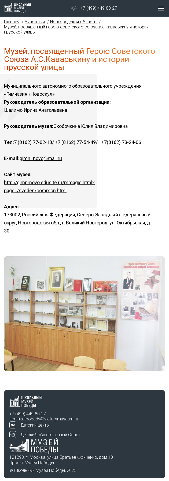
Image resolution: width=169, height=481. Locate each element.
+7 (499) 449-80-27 (98, 8)
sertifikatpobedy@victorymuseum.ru (43, 418)
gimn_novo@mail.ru (41, 158)
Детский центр (34, 425)
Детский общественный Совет (50, 434)
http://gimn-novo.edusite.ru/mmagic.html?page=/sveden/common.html (49, 186)
